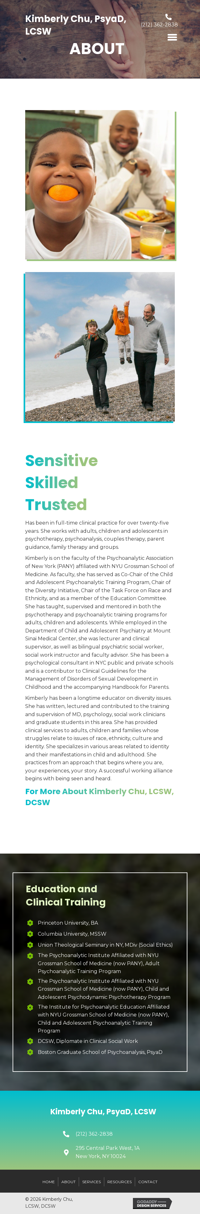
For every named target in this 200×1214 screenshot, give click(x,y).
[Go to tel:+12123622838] (156, 22)
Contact (147, 1181)
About (68, 1181)
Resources (119, 1181)
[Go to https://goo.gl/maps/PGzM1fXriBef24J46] (116, 1152)
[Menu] (172, 37)
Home (49, 1181)
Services (91, 1181)
